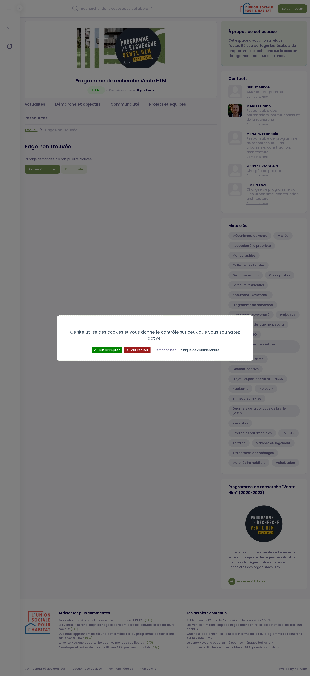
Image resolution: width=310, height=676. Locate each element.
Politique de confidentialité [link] (199, 350)
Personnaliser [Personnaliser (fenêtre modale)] (165, 350)
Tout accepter (107, 350)
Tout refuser (137, 350)
